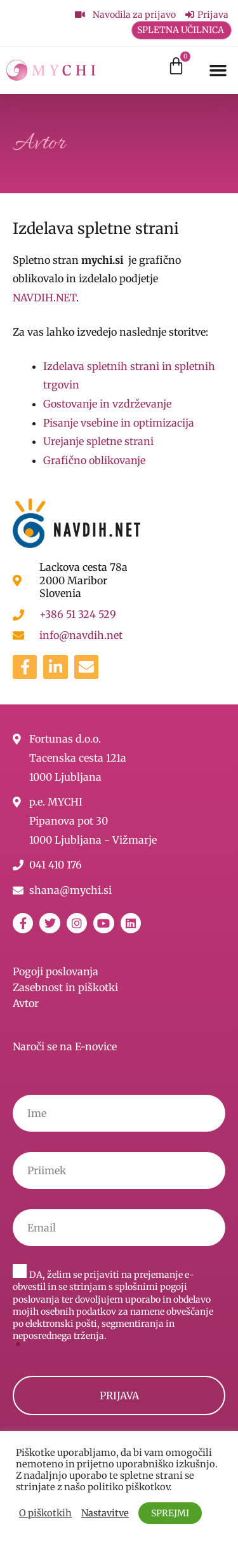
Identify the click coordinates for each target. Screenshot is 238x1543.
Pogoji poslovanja (55, 971)
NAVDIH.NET (44, 297)
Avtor (26, 1003)
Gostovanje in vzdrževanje (107, 403)
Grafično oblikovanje (94, 460)
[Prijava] (206, 14)
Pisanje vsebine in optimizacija (118, 422)
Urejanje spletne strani (98, 441)
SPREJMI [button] (170, 1513)
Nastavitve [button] (105, 1513)
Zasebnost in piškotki (65, 987)
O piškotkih (45, 1513)
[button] (218, 70)
